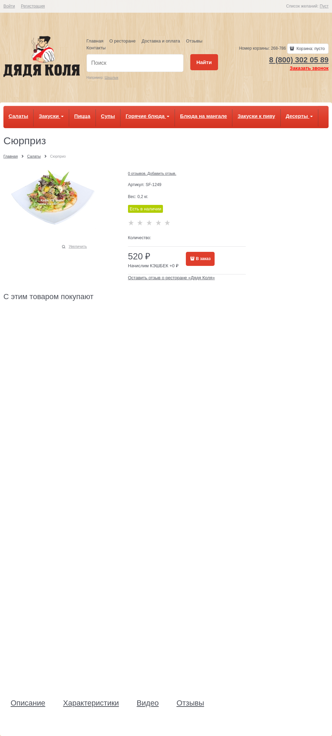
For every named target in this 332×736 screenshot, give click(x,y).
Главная (95, 41)
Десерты (299, 116)
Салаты (18, 116)
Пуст (324, 6)
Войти (9, 6)
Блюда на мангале (203, 116)
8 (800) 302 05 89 (299, 60)
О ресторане (123, 41)
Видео (147, 703)
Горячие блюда (147, 116)
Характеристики (91, 703)
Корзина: (310, 48)
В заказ (203, 258)
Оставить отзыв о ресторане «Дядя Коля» (171, 277)
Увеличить (78, 246)
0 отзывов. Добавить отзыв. (152, 173)
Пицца (82, 116)
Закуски (51, 116)
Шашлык (111, 77)
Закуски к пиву (256, 116)
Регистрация (33, 6)
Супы (108, 116)
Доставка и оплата (161, 41)
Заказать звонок (309, 68)
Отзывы (194, 41)
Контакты (96, 47)
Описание (28, 703)
